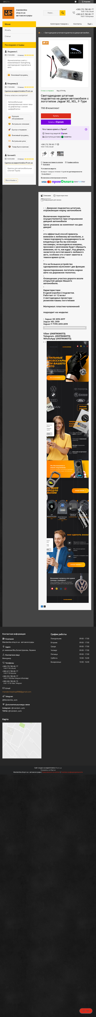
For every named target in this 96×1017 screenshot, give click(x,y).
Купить (56, 116)
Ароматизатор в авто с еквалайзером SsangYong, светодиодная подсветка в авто (19, 64)
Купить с (56, 122)
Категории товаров (58, 24)
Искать (8, 30)
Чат (86, 1011)
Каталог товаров (78, 607)
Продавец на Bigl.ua (48, 816)
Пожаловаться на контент (51, 818)
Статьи (8, 36)
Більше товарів (78, 526)
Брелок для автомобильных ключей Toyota (20, 169)
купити (48, 469)
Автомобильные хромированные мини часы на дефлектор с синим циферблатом (20, 105)
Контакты (77, 24)
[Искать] (62, 13)
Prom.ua (59, 814)
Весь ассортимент (58, 380)
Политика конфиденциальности (72, 818)
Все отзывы (11, 180)
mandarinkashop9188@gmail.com (16, 738)
